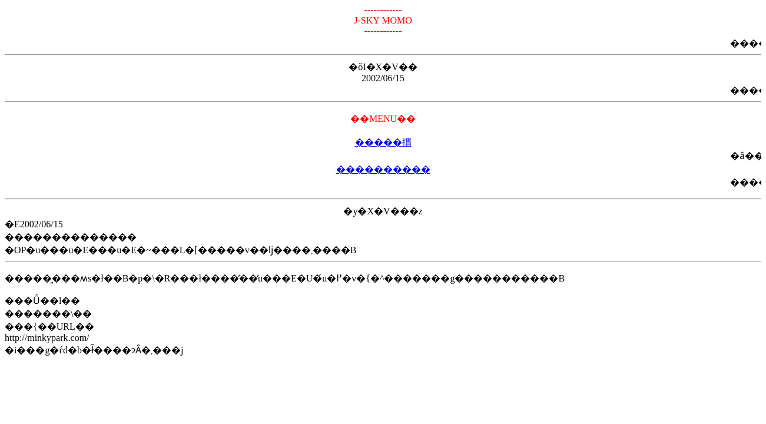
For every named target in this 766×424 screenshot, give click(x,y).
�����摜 (383, 142)
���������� (383, 169)
